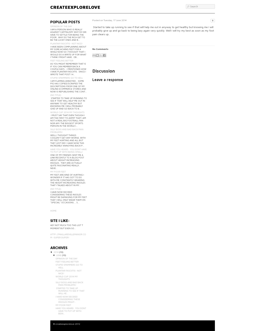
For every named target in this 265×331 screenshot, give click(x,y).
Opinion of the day (61, 26)
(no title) (55, 95)
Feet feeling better (61, 60)
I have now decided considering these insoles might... (68, 299)
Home (53, 210)
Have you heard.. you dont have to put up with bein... (71, 311)
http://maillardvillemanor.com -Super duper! (68, 236)
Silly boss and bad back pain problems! (66, 130)
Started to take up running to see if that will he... (70, 291)
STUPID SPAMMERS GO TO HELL (66, 77)
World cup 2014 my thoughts (67, 112)
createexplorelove (75, 7)
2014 (56, 252)
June (58, 255)
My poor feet (58, 171)
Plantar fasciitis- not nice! (66, 43)
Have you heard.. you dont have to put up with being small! (68, 150)
